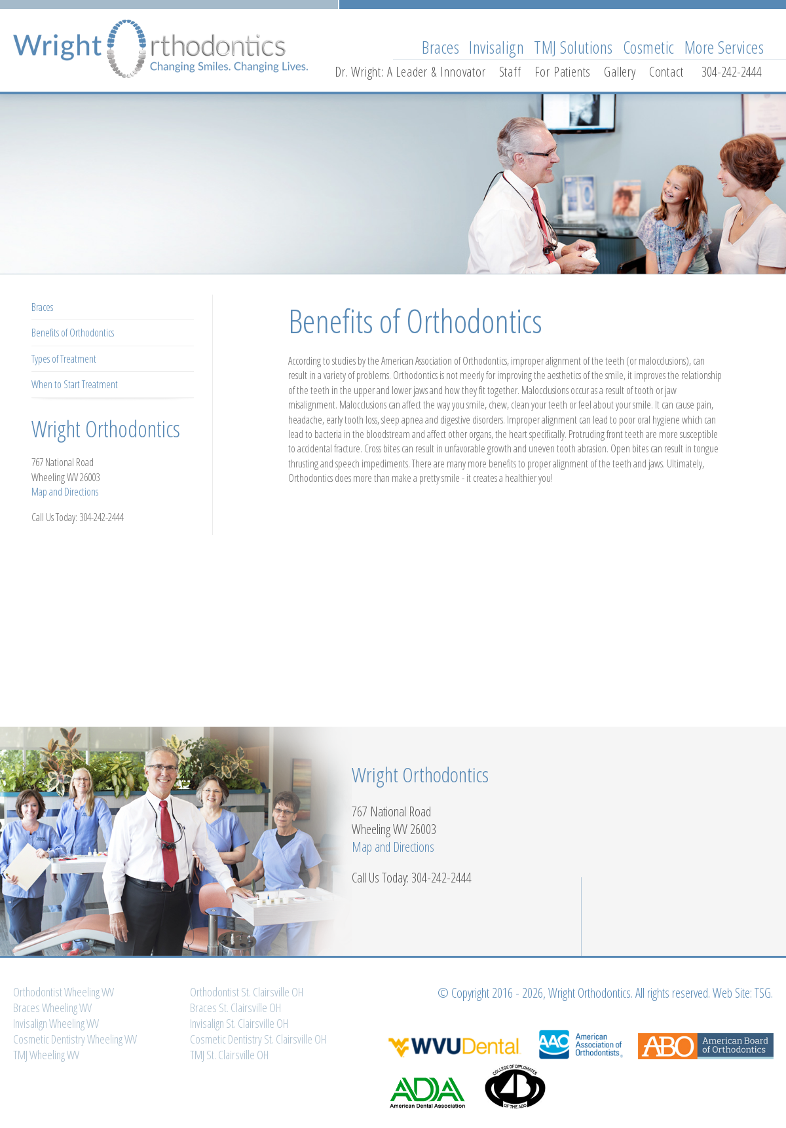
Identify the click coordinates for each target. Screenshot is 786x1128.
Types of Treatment (63, 359)
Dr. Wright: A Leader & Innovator (410, 72)
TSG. (764, 993)
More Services (724, 47)
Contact (666, 72)
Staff (510, 72)
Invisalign (496, 47)
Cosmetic (649, 47)
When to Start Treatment (74, 384)
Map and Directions (64, 491)
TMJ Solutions (573, 47)
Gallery (620, 72)
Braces (440, 47)
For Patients (562, 72)
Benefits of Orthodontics (72, 332)
